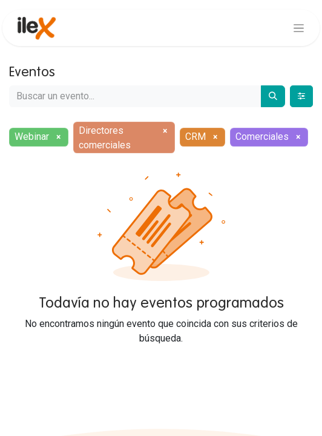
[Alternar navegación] (298, 28)
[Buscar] (273, 96)
